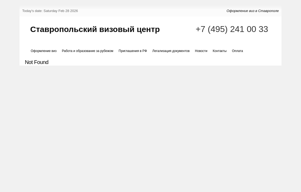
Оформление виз (43, 51)
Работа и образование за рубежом (87, 51)
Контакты (220, 51)
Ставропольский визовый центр (95, 29)
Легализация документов (171, 51)
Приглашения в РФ (133, 51)
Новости (201, 51)
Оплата (237, 51)
